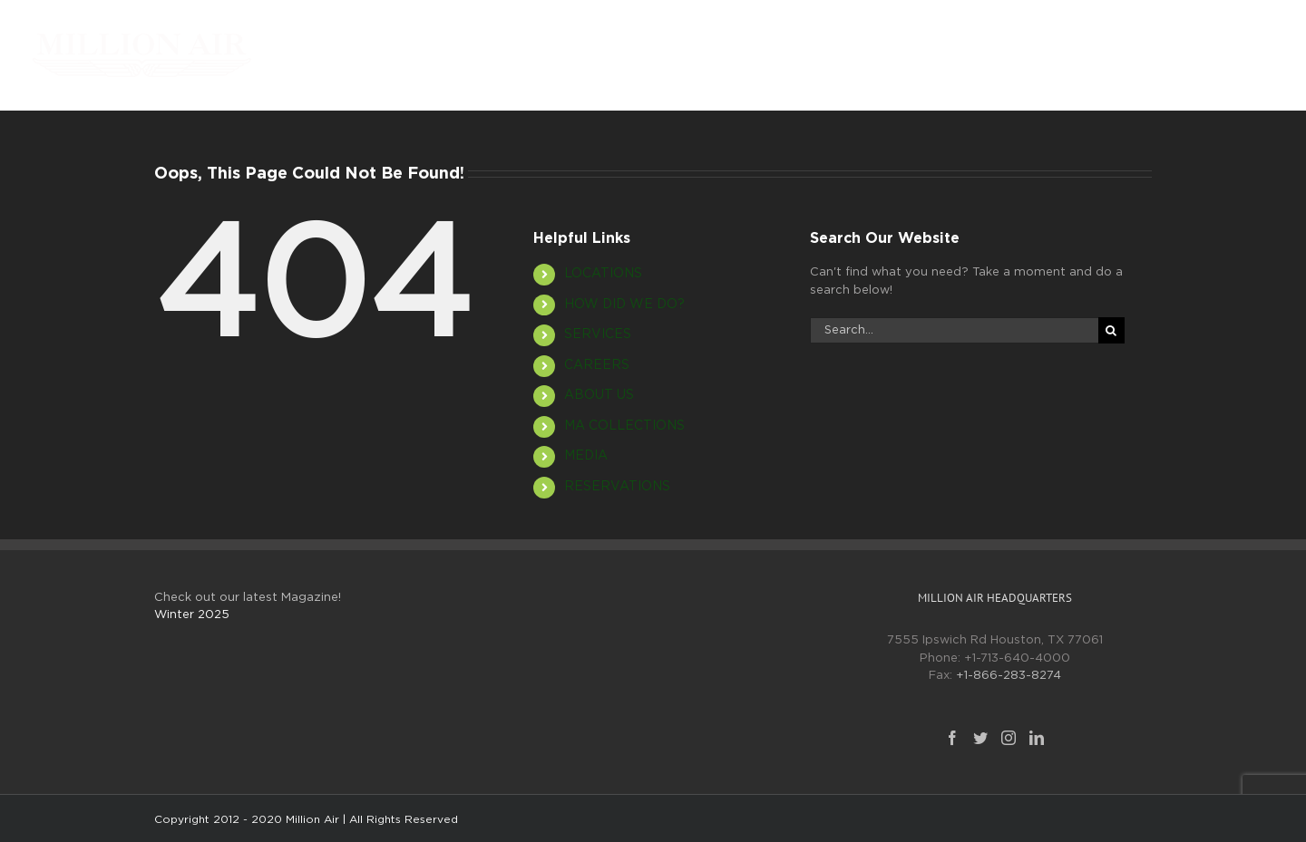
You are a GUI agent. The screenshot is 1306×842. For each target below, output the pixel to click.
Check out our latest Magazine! (247, 598)
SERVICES (597, 334)
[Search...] (954, 330)
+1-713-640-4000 (1017, 658)
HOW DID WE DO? (624, 304)
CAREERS (596, 365)
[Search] (1111, 330)
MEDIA (586, 456)
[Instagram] (1008, 738)
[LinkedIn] (1036, 738)
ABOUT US (599, 395)
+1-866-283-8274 (1008, 676)
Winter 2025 (191, 615)
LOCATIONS (603, 273)
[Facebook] (952, 738)
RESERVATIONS (617, 486)
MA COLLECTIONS (624, 426)
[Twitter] (980, 738)
